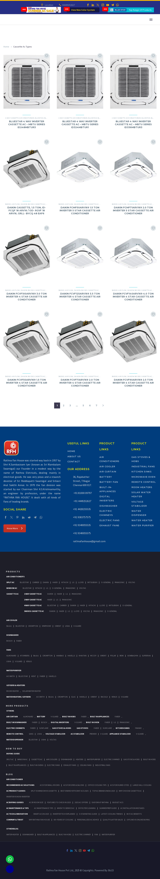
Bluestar (39, 118)
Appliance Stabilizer (120, 734)
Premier (93, 734)
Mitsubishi (92, 582)
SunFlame (43, 728)
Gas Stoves (82, 728)
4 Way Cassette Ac (33, 605)
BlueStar (24, 582)
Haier (55, 582)
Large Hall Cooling (142, 785)
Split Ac (10, 582)
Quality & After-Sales (113, 819)
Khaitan (82, 655)
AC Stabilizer (77, 734)
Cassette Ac (12, 594)
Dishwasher (108, 505)
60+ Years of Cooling (63, 819)
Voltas (131, 582)
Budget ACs (117, 802)
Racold (104, 697)
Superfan (146, 655)
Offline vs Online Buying (138, 819)
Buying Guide (13, 753)
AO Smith (10, 676)
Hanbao (60, 655)
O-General (106, 582)
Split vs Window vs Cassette (44, 791)
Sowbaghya (132, 655)
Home (6, 46)
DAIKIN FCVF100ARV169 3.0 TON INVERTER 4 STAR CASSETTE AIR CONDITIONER (26, 296)
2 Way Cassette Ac (33, 599)
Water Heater (141, 520)
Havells (71, 655)
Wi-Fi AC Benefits (134, 814)
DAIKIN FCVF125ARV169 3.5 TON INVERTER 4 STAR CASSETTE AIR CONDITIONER (79, 296)
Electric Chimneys (15, 728)
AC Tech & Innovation (17, 814)
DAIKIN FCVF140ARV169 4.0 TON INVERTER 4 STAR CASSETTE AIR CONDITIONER (133, 296)
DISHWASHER (27, 834)
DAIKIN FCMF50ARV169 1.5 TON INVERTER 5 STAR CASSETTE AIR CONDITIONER (80, 210)
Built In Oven (92, 722)
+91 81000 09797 (82, 493)
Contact (73, 461)
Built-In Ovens (36, 765)
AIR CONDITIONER (14, 779)
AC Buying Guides (14, 802)
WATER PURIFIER (108, 834)
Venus (29, 661)
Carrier (35, 582)
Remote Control (143, 482)
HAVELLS (52, 676)
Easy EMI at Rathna (100, 802)
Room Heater (12, 691)
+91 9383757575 (82, 517)
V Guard (18, 661)
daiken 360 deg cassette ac (33, 204)
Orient (58, 626)
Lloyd (81, 582)
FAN (96, 834)
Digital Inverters (60, 722)
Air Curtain (107, 471)
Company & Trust (14, 819)
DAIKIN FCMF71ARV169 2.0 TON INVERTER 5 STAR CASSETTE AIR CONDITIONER (133, 210)
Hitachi (64, 582)
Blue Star (23, 676)
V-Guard (77, 626)
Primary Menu (150, 20)
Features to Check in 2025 (59, 802)
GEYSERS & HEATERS (15, 685)
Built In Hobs (68, 716)
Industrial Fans (143, 466)
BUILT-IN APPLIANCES (46, 834)
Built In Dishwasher (16, 722)
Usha (67, 626)
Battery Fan (108, 482)
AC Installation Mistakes (132, 808)
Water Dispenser (14, 739)
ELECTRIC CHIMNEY (83, 834)
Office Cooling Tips (97, 785)
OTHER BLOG (12, 828)
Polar (113, 655)
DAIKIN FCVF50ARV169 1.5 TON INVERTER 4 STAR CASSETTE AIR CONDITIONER (26, 382)
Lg (73, 582)
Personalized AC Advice (88, 819)
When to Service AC (66, 808)
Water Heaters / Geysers (18, 697)
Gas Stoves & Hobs (61, 728)
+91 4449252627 (82, 501)
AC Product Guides (15, 791)
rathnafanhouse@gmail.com (89, 541)
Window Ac (11, 588)
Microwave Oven (143, 476)
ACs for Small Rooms (50, 785)
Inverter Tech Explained (64, 814)
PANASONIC (125, 722)
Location (49, 4)
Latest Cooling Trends (112, 814)
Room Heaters (141, 487)
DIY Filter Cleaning (87, 808)
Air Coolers (51, 759)
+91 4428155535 (82, 509)
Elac (73, 697)
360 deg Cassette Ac (34, 611)
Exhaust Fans (109, 525)
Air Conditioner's (15, 576)
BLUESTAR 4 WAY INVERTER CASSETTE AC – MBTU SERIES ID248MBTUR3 (26, 124)
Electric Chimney (112, 759)
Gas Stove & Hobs (131, 759)
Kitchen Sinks (141, 471)
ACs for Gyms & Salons (73, 785)
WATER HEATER (12, 834)
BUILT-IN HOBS (65, 834)
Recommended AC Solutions (20, 785)
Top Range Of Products (140, 9)
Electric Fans (109, 520)
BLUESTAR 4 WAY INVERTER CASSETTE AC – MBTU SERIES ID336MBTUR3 (133, 124)
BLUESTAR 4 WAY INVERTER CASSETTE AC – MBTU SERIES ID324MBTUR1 (80, 124)
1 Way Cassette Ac (33, 594)
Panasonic (120, 582)
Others (10, 711)
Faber (18, 641)
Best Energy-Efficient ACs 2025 (74, 791)
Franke (138, 728)
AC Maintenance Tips (43, 808)
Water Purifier (142, 525)
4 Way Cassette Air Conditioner (19, 118)
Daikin (46, 582)
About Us (74, 456)
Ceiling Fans (85, 765)
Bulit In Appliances (17, 765)
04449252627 (68, 4)
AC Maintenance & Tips (17, 808)
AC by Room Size (36, 802)
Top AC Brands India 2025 (103, 791)
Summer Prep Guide (108, 808)
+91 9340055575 (82, 533)
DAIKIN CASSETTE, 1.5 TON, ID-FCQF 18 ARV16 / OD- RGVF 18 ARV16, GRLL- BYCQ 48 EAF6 (26, 210)
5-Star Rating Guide (88, 814)
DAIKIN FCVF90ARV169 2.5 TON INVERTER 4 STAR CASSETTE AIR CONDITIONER (133, 382)
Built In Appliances (99, 716)
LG (115, 722)
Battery (105, 476)
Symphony (46, 626)
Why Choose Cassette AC (130, 791)
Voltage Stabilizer (55, 734)
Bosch (9, 641)
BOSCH (44, 722)
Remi (122, 655)
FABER (42, 676)
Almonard (11, 655)
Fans (8, 650)
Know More (14, 528)
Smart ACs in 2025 (41, 814)
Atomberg (25, 655)
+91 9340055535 (82, 525)
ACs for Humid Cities (119, 785)
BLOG (9, 774)
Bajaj (9, 626)
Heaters (79, 759)
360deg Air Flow (12, 204)
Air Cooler (107, 466)
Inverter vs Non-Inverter (18, 796)
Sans (31, 734)
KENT (33, 676)
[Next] (103, 405)
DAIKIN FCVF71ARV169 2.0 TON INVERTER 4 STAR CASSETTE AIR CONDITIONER (79, 382)
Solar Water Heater (31, 691)
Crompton (33, 626)
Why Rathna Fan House (39, 819)
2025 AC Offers (81, 802)
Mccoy (93, 655)
